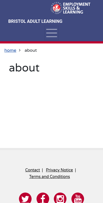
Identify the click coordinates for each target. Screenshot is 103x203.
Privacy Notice (59, 170)
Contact (32, 170)
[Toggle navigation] (51, 33)
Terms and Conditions (49, 176)
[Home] (69, 8)
